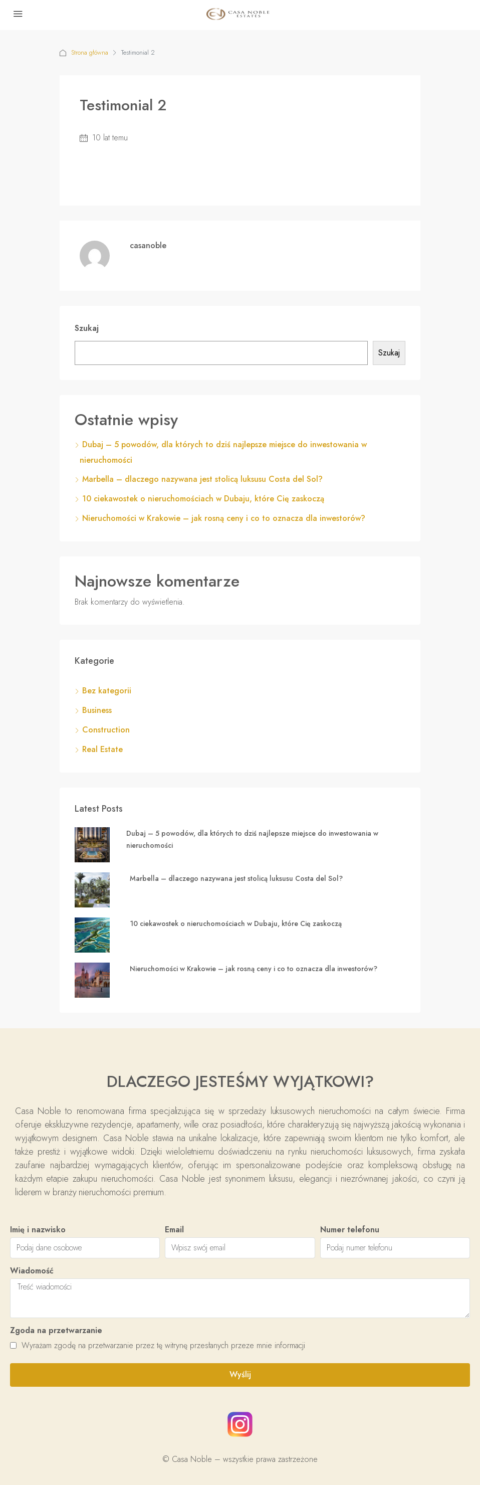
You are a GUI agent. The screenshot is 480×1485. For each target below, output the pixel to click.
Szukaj (87, 328)
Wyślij (240, 1374)
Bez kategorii (106, 690)
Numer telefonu (349, 1229)
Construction (106, 729)
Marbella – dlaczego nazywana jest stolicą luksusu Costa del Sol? (202, 479)
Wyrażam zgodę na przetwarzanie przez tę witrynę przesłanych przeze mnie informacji (157, 1345)
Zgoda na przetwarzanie (56, 1330)
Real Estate (102, 749)
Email (174, 1229)
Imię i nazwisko (38, 1229)
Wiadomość (32, 1270)
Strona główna (89, 52)
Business (97, 710)
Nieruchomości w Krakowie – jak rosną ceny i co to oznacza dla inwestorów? (223, 518)
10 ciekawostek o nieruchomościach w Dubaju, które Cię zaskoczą (203, 498)
